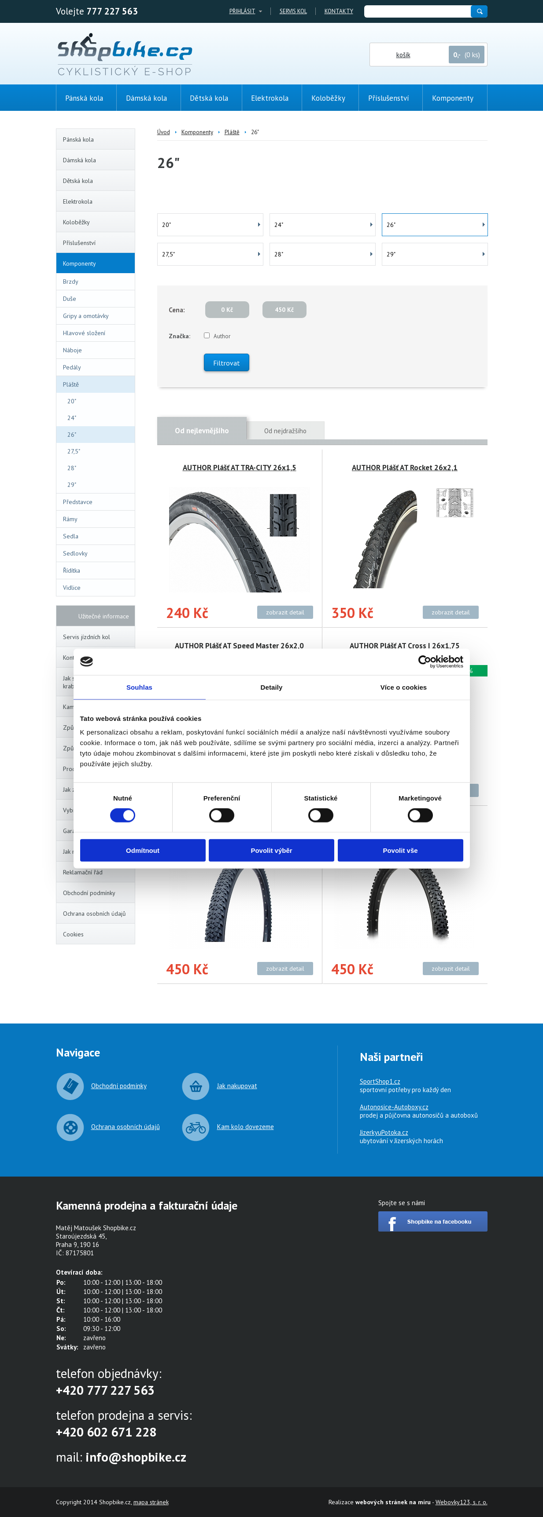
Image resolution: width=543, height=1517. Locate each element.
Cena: (177, 310)
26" (71, 435)
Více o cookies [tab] (403, 687)
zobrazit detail (285, 612)
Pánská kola (97, 139)
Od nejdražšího (285, 431)
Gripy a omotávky (86, 316)
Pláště (96, 384)
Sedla (70, 536)
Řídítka (71, 570)
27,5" (73, 451)
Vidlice (97, 588)
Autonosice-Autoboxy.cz (394, 1107)
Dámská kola (97, 160)
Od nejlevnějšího (202, 430)
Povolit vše (400, 850)
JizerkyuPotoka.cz (384, 1132)
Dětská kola (97, 181)
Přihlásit (242, 11)
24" (71, 418)
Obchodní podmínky (89, 893)
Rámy (97, 519)
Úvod (163, 132)
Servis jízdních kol (86, 637)
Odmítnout (142, 850)
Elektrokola (97, 201)
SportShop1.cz (380, 1081)
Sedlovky (75, 553)
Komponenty (96, 263)
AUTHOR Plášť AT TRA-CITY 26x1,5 (239, 467)
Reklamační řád (83, 872)
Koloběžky (97, 222)
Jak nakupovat (237, 1086)
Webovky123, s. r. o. (462, 1502)
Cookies (73, 934)
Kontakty (339, 11)
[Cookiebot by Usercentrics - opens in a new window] (424, 661)
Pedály (72, 367)
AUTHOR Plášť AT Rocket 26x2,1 (405, 467)
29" (71, 485)
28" (71, 468)
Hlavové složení (84, 333)
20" (71, 401)
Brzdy (70, 281)
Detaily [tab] (272, 687)
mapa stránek (151, 1502)
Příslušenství (97, 243)
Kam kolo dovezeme (245, 1126)
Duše (97, 299)
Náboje (72, 350)
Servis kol (293, 11)
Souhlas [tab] (139, 687)
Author (222, 336)
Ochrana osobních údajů (94, 914)
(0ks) (514, 157)
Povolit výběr (271, 850)
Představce (77, 502)
